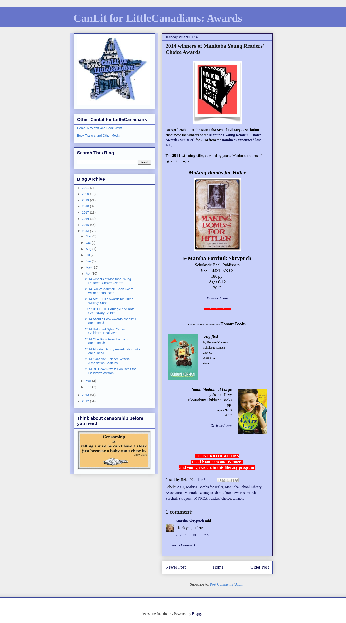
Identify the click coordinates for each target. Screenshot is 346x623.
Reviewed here (217, 298)
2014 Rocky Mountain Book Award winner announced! (109, 291)
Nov (89, 236)
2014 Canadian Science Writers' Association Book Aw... (107, 361)
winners (238, 498)
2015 (86, 225)
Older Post (259, 567)
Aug (89, 249)
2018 (86, 206)
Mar (89, 381)
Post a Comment (183, 545)
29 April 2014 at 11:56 (192, 535)
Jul (88, 255)
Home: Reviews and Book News (100, 128)
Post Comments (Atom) (227, 584)
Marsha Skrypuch (190, 521)
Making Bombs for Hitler (204, 487)
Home (218, 567)
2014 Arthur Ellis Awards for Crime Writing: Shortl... (109, 301)
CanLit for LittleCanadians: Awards (158, 18)
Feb (89, 387)
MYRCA (201, 498)
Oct (89, 243)
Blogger (198, 614)
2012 (86, 401)
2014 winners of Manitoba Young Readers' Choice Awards (108, 281)
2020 (86, 194)
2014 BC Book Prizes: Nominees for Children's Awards (110, 371)
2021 (86, 188)
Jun (89, 261)
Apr (89, 273)
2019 (86, 200)
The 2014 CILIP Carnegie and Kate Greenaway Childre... (109, 311)
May (89, 267)
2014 (180, 487)
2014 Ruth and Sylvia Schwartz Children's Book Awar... (107, 331)
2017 (86, 212)
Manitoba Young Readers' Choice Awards (214, 493)
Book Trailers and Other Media (98, 135)
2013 (86, 395)
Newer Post (176, 567)
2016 (86, 218)
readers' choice (220, 498)
